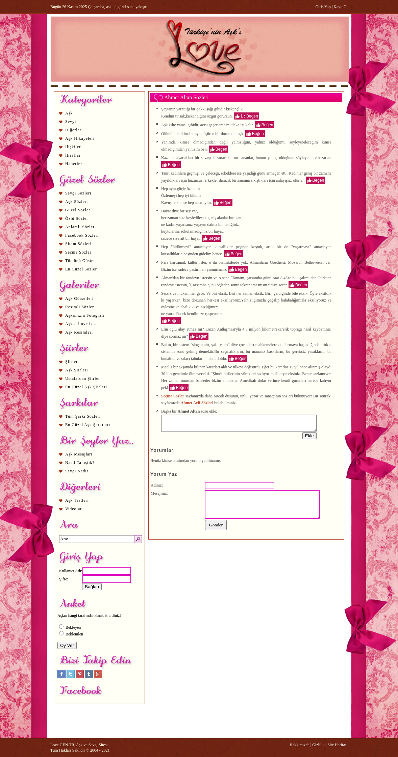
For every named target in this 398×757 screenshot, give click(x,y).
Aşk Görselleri (79, 298)
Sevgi (70, 121)
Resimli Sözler (79, 307)
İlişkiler (73, 147)
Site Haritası (337, 744)
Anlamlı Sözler (80, 227)
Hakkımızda (299, 744)
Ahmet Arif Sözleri (197, 402)
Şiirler (71, 361)
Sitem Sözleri (78, 243)
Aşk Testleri (77, 500)
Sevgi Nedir (77, 471)
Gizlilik (318, 744)
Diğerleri (74, 130)
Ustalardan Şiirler (82, 378)
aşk (240, 133)
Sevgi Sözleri (78, 193)
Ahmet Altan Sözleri (186, 97)
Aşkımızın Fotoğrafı (85, 315)
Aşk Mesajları (79, 454)
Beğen (252, 115)
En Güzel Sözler (81, 269)
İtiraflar (73, 155)
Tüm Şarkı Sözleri (83, 416)
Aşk (69, 113)
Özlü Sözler (76, 218)
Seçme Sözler (78, 252)
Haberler (73, 163)
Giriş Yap (323, 6)
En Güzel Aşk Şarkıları (87, 424)
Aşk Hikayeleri (80, 138)
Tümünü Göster (80, 260)
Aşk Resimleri (79, 332)
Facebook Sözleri (82, 235)
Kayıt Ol (340, 6)
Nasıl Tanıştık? (80, 462)
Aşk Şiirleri (76, 370)
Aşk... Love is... (81, 323)
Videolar (73, 508)
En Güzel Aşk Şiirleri (86, 387)
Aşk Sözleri (76, 201)
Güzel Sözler (77, 210)
